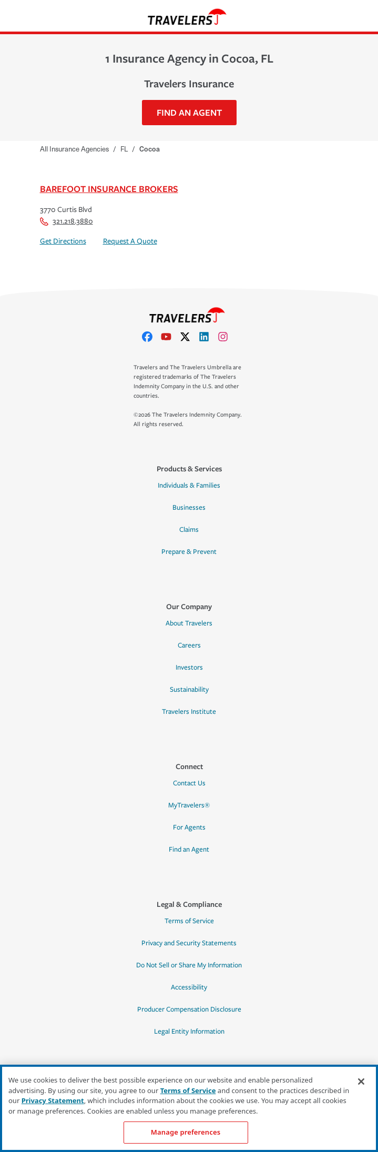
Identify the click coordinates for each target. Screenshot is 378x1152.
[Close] (361, 1081)
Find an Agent (189, 849)
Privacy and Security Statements (189, 943)
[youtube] (170, 336)
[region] (189, 1108)
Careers (189, 645)
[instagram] (227, 336)
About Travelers (189, 623)
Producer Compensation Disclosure (189, 1009)
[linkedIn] (208, 336)
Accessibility (189, 987)
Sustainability (189, 689)
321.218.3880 (66, 221)
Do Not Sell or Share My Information (189, 965)
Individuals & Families (189, 485)
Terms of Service (189, 921)
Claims (189, 530)
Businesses (189, 507)
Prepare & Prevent (189, 552)
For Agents (189, 827)
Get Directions (63, 241)
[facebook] (151, 336)
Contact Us (189, 783)
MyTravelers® (189, 805)
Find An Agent (189, 112)
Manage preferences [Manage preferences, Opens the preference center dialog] (185, 1132)
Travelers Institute (189, 712)
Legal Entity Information (189, 1031)
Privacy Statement (53, 1100)
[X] (189, 336)
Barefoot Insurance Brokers (109, 189)
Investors (189, 667)
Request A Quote (130, 241)
